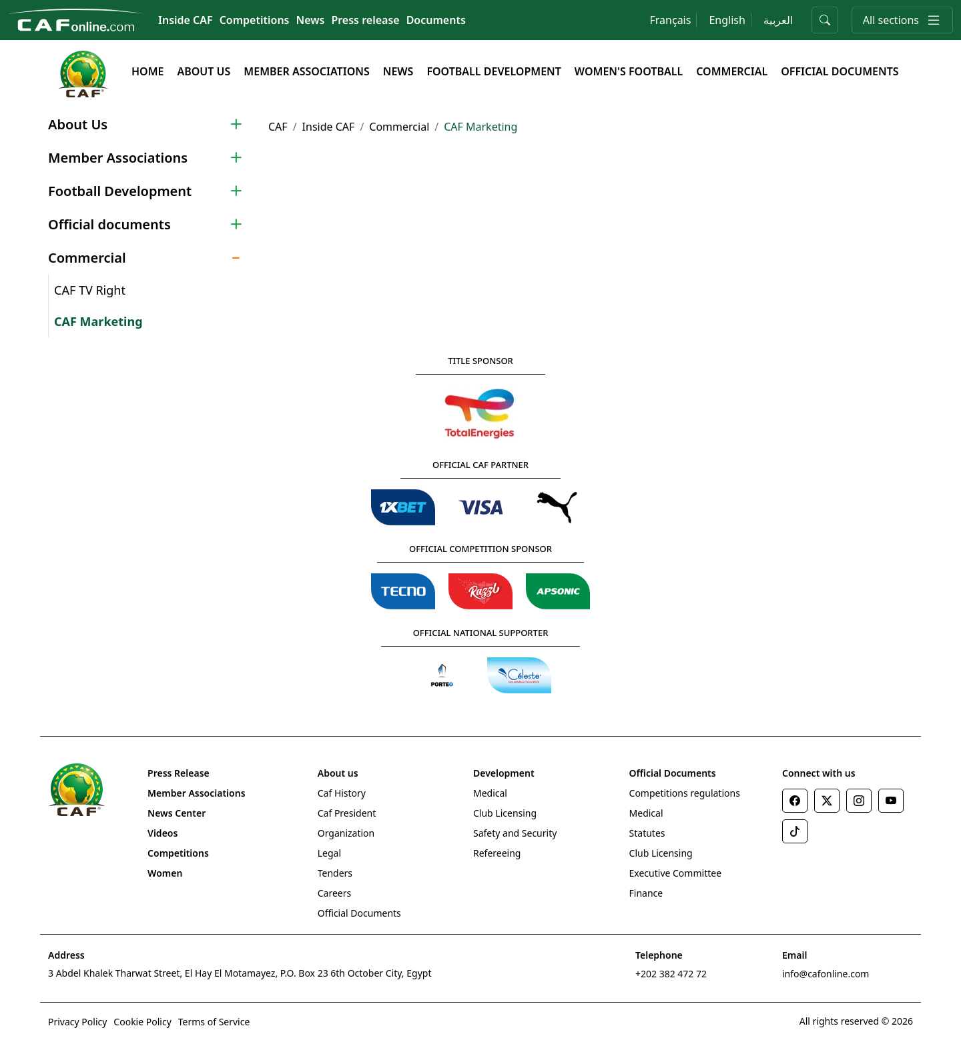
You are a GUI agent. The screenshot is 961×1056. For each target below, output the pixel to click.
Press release (365, 20)
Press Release (178, 773)
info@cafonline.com (825, 973)
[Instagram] (859, 801)
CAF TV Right (89, 290)
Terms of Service (214, 1021)
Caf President (347, 813)
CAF (278, 126)
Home (147, 71)
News (310, 20)
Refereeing (497, 853)
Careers (334, 893)
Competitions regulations (684, 793)
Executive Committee (675, 873)
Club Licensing (505, 813)
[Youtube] (891, 801)
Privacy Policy (77, 1021)
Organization (346, 833)
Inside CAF (185, 20)
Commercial (731, 71)
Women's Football (629, 71)
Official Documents (359, 913)
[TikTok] (795, 831)
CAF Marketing (98, 321)
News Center (176, 813)
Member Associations (306, 71)
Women (164, 873)
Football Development (493, 71)
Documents (436, 20)
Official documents (839, 71)
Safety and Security (515, 833)
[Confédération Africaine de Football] (76, 18)
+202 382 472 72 (671, 973)
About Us (203, 71)
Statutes (647, 833)
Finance (646, 893)
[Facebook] (795, 801)
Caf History (342, 793)
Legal (329, 853)
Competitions (255, 20)
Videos (162, 833)
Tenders (335, 873)
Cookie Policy (142, 1021)
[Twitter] (827, 801)
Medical (490, 793)
